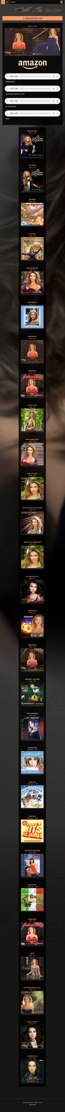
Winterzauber (32, 748)
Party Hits (32, 816)
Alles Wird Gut (32, 302)
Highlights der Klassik (32, 850)
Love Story (32, 234)
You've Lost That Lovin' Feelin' (32, 508)
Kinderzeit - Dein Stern (32, 679)
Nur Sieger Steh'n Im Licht (32, 988)
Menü (13, 2)
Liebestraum (32, 371)
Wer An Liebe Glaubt (32, 439)
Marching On (32, 611)
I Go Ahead (32, 165)
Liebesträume (32, 336)
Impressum (32, 1104)
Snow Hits (32, 782)
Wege (32, 953)
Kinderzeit (32, 199)
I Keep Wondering (32, 713)
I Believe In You (32, 1056)
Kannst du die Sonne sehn (32, 542)
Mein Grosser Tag (32, 268)
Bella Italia (32, 885)
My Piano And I (32, 131)
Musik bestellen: (32, 65)
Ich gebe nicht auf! (32, 576)
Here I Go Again (32, 474)
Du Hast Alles (32, 405)
